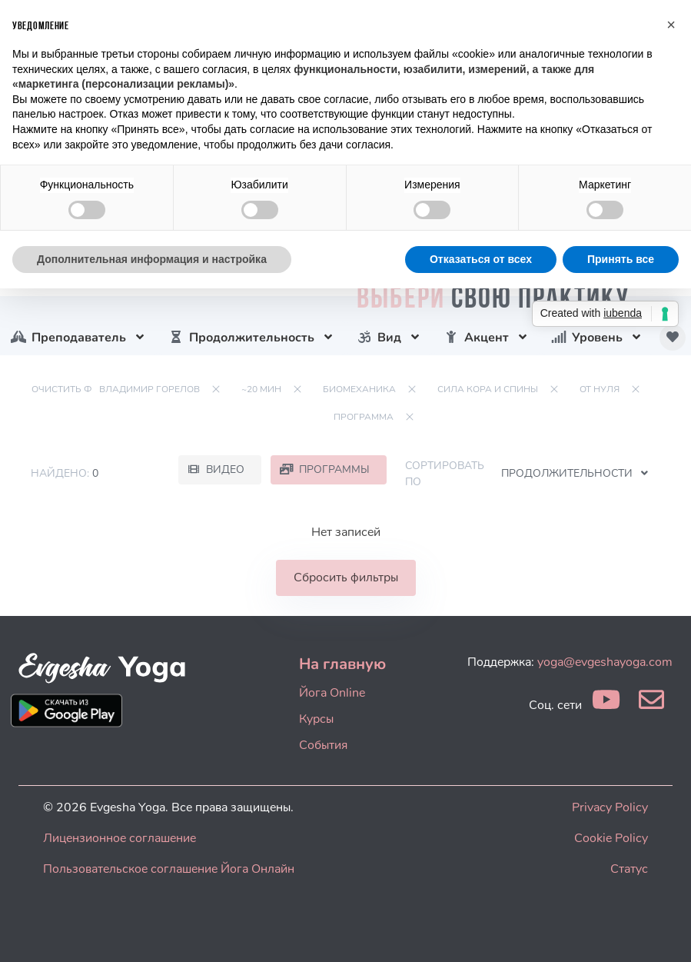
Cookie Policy (611, 838)
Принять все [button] (620, 259)
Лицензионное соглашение (119, 838)
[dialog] (662, 931)
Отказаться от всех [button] (481, 259)
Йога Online (332, 692)
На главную (342, 664)
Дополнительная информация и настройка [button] (152, 259)
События (323, 745)
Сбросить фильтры (346, 577)
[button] (671, 24)
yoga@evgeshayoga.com (605, 662)
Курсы (316, 719)
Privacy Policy (610, 807)
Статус (629, 868)
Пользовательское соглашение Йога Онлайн (168, 868)
